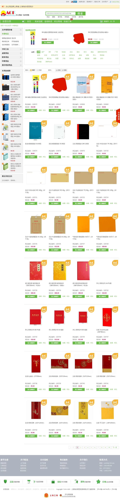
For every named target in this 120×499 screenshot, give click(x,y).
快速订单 (68, 21)
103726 (58, 244)
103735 (82, 337)
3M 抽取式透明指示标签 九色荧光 (52, 32)
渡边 (92, 52)
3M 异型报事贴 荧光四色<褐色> (98, 32)
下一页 (115, 447)
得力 (85, 52)
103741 (106, 383)
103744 (82, 430)
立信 (45, 55)
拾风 (38, 55)
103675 (58, 151)
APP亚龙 (72, 55)
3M (50, 52)
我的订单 (97, 2)
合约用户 (105, 2)
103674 (34, 151)
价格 (58, 70)
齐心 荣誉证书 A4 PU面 (103, 283)
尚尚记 (71, 58)
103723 (82, 197)
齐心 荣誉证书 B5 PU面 (32, 330)
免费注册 (82, 2)
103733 (34, 337)
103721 (34, 197)
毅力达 (49, 58)
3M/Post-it (49, 62)
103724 (106, 197)
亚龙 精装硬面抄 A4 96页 (33, 144)
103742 (34, 430)
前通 (56, 58)
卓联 (87, 55)
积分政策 (3, 468)
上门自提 (23, 463)
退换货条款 (63, 463)
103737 (106, 337)
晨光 (78, 52)
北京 (71, 52)
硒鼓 (53, 17)
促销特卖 (48, 21)
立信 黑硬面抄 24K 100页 (81, 144)
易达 (80, 55)
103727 (82, 244)
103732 (106, 290)
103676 (82, 151)
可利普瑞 (40, 58)
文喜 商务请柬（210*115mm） (59, 376)
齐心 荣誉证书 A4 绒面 (56, 330)
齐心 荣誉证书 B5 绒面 (80, 330)
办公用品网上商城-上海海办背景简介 (19, 6)
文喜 (63, 55)
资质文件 (83, 465)
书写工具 (5, 49)
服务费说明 (43, 468)
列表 (39, 70)
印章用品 (5, 61)
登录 (67, 2)
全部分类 (13, 21)
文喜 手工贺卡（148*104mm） (106, 423)
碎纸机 (67, 17)
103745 (106, 430)
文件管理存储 (7, 30)
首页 (29, 21)
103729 (34, 290)
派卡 (101, 58)
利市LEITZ (54, 55)
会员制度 (3, 471)
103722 (58, 197)
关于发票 (43, 463)
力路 (63, 58)
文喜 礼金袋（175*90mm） (34, 376)
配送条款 (23, 471)
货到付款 (23, 465)
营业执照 (83, 468)
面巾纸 (81, 17)
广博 (56, 52)
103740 (82, 383)
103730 (58, 290)
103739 (58, 383)
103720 (106, 151)
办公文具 (8, 25)
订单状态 (3, 465)
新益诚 (87, 58)
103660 (106, 104)
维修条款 (63, 465)
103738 (34, 383)
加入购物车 (47, 42)
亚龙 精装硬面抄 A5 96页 (57, 144)
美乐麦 (39, 62)
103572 (34, 104)
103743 (58, 430)
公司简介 (83, 463)
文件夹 (74, 17)
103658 (82, 104)
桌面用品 (5, 53)
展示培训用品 (7, 65)
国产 (43, 52)
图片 (32, 70)
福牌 (94, 58)
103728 (106, 244)
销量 (64, 70)
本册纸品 (15, 25)
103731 (82, 290)
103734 (58, 337)
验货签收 (23, 468)
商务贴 (102, 55)
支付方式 (43, 465)
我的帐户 (89, 2)
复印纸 (60, 17)
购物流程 (3, 463)
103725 (34, 244)
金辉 (79, 58)
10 (109, 447)
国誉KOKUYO (102, 52)
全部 (38, 52)
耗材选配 (39, 21)
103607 (58, 104)
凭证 (48, 17)
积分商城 (58, 21)
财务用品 (5, 57)
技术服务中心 (64, 468)
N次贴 (64, 52)
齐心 (94, 55)
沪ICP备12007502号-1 (104, 489)
